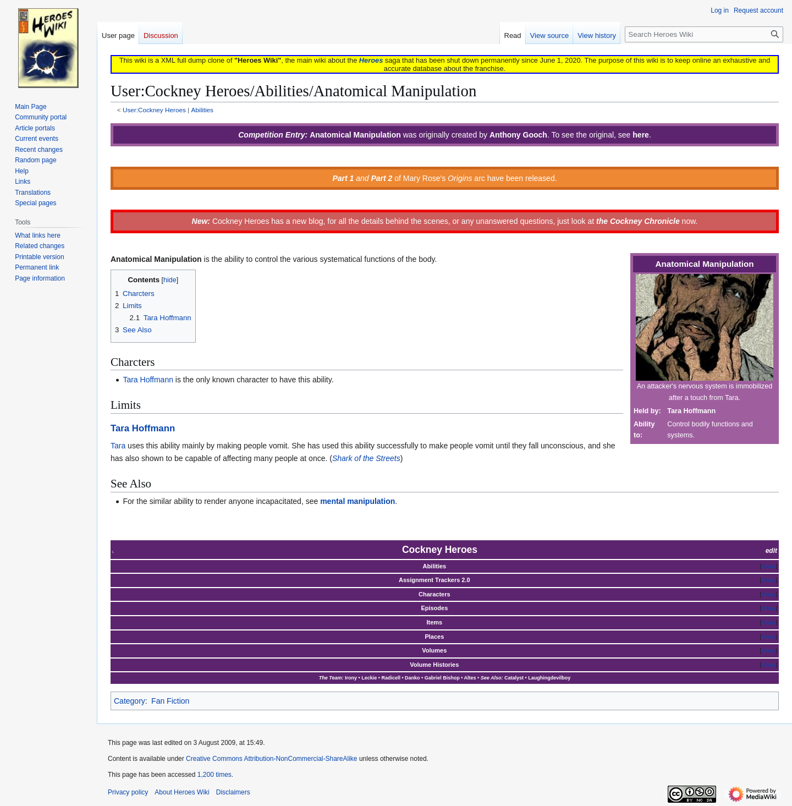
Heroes (371, 60)
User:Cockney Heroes (154, 109)
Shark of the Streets (366, 458)
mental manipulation (357, 501)
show (768, 566)
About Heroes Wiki (182, 792)
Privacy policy (128, 792)
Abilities (202, 109)
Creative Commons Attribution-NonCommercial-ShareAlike (271, 759)
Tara (118, 445)
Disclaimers (233, 792)
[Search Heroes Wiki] (704, 34)
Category (129, 701)
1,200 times (214, 774)
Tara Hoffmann (148, 379)
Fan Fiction (170, 701)
